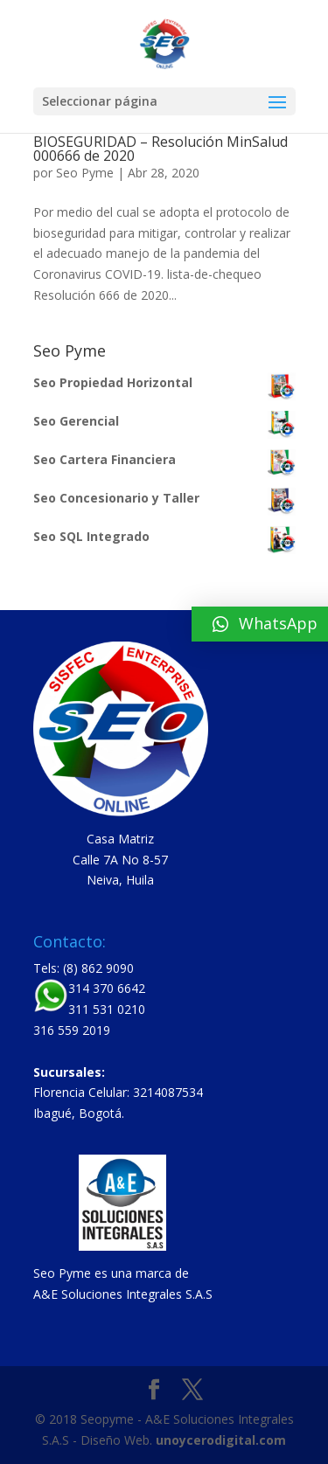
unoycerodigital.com (221, 1440)
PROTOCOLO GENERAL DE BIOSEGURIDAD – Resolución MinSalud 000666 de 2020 (160, 141)
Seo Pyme (85, 172)
